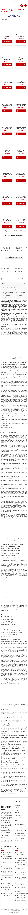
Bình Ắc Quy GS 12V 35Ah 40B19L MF (21, 105)
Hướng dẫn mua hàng (20, 838)
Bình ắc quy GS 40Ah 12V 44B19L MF (7, 174)
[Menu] (2, 6)
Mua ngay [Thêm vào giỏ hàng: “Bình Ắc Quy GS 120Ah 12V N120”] (22, 87)
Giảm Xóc (17, 812)
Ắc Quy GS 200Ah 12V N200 (7, 35)
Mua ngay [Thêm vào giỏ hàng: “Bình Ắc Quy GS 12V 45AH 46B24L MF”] (8, 134)
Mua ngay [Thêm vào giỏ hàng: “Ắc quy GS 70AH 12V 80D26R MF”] (8, 64)
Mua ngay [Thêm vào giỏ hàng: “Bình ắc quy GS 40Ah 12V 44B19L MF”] (8, 180)
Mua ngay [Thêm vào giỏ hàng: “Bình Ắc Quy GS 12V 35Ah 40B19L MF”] (22, 111)
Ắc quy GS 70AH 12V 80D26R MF (7, 58)
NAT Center (4, 10)
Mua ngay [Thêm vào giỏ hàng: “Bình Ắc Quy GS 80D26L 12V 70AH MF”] (22, 226)
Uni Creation (16, 912)
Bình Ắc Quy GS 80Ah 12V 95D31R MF (7, 221)
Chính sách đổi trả (19, 833)
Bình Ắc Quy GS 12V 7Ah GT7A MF (7, 151)
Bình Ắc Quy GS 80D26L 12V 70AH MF (20, 221)
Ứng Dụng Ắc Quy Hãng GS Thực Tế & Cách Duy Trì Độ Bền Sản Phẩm (14, 293)
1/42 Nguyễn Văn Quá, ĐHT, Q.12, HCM (21, 868)
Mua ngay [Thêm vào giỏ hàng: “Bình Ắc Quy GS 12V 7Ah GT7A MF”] (8, 157)
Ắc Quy (11, 10)
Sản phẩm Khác (19, 815)
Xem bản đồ (4, 250)
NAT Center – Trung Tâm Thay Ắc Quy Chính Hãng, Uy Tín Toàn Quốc (13, 296)
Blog (16, 820)
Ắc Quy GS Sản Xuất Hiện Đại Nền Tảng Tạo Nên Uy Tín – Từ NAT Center (13, 286)
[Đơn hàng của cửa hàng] (7, 19)
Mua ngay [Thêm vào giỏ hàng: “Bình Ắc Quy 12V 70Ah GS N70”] (22, 64)
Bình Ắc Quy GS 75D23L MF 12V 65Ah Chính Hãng (21, 198)
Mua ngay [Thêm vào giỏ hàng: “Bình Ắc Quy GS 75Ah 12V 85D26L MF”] (8, 203)
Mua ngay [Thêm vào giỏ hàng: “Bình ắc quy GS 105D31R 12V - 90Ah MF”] (8, 87)
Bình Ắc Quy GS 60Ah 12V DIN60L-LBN (20, 175)
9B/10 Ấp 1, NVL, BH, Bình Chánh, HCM (22, 863)
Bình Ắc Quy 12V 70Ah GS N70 (21, 58)
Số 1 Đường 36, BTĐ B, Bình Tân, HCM (22, 859)
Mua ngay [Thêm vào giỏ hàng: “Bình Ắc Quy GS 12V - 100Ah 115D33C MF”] (8, 111)
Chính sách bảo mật (20, 840)
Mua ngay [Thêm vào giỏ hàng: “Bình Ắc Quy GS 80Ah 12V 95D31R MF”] (8, 226)
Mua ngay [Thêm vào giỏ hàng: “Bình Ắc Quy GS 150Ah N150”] (22, 157)
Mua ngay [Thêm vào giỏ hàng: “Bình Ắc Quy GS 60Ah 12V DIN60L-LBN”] (22, 180)
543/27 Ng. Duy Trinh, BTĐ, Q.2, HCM (20, 854)
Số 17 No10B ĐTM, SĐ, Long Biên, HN (7, 857)
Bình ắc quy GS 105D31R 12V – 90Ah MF (7, 82)
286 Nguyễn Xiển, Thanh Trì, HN (7, 853)
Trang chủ (17, 805)
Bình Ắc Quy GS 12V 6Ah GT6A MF (21, 128)
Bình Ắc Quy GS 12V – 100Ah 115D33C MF (7, 105)
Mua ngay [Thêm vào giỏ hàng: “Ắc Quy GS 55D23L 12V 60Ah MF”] (22, 41)
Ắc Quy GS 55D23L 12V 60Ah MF (21, 35)
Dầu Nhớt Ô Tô (18, 818)
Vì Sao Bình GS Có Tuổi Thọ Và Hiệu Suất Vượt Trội (14, 290)
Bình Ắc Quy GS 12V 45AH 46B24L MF (7, 128)
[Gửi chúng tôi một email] (14, 1)
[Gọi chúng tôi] (16, 1)
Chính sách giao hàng (20, 835)
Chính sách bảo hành (20, 828)
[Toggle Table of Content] (23, 284)
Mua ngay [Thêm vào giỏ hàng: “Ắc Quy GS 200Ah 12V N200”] (8, 41)
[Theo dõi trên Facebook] (12, 1)
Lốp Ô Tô (17, 807)
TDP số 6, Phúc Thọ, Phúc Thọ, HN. (7, 872)
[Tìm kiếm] (25, 5)
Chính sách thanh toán (20, 830)
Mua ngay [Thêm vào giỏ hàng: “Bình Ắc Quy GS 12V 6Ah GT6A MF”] (22, 134)
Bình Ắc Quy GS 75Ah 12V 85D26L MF (7, 197)
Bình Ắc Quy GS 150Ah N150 (21, 151)
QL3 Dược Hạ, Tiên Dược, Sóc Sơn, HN (7, 867)
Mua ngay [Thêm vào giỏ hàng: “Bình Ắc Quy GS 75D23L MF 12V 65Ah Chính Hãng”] (22, 203)
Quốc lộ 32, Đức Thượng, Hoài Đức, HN (7, 862)
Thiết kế (10, 912)
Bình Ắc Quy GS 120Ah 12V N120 (21, 81)
